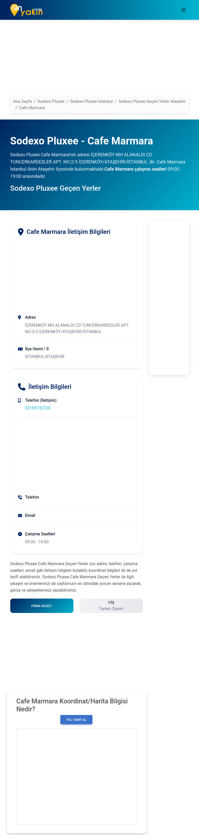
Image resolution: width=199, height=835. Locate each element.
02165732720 (38, 408)
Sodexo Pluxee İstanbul (91, 101)
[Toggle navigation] (183, 10)
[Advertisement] (99, 60)
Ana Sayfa (22, 101)
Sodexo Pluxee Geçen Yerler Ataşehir (151, 101)
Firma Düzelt (41, 606)
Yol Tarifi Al (77, 720)
